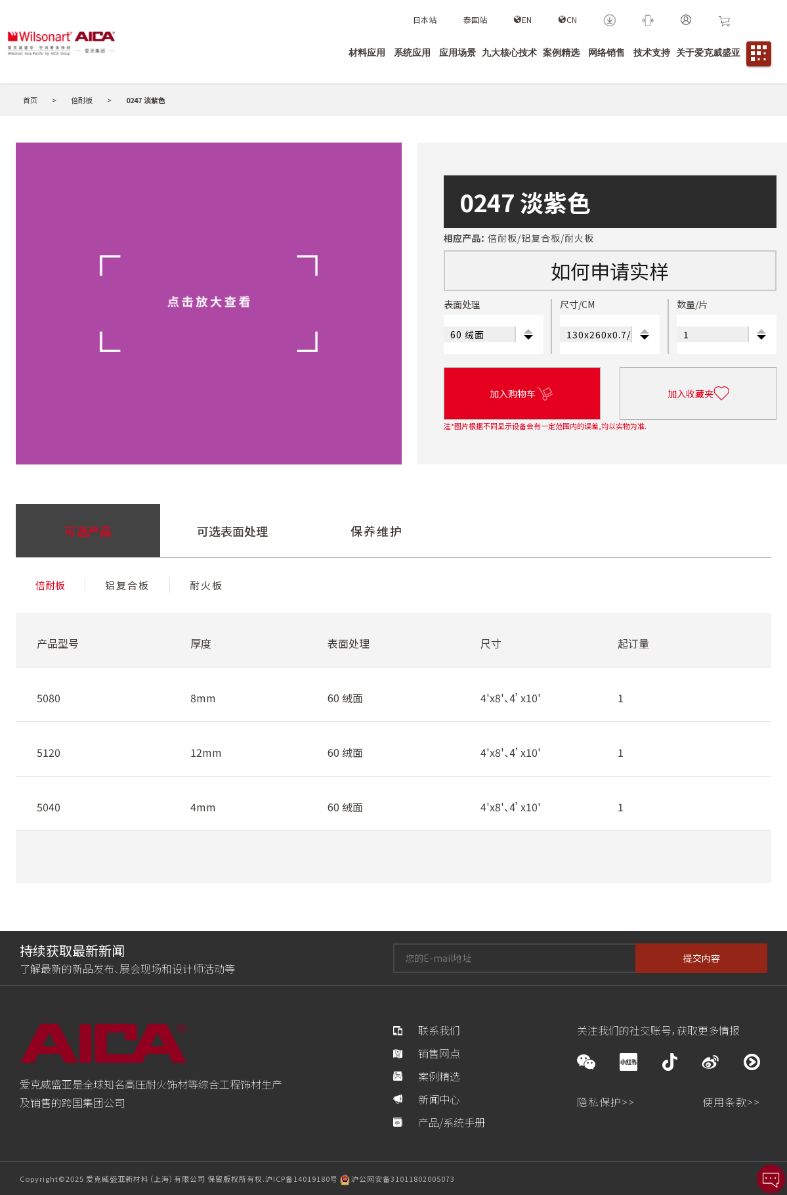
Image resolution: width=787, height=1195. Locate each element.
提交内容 (701, 957)
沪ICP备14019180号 (301, 1178)
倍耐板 (82, 100)
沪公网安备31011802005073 (403, 1178)
